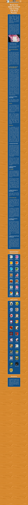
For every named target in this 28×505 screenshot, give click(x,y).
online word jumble (12, 120)
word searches (16, 114)
